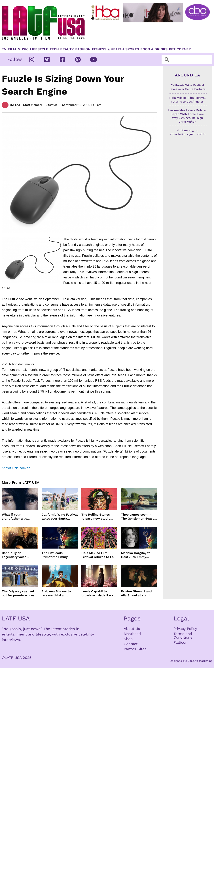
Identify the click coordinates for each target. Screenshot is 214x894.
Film (12, 49)
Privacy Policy (185, 628)
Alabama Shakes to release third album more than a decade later (57, 593)
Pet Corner (180, 49)
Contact (130, 644)
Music (23, 49)
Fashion (82, 49)
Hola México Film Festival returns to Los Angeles (98, 555)
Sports (132, 49)
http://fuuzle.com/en (16, 468)
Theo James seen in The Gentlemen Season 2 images (138, 516)
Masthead (132, 634)
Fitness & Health (108, 49)
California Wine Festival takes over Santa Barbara (60, 516)
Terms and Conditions (182, 635)
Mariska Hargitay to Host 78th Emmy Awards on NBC (135, 555)
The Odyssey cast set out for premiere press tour (19, 593)
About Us (132, 628)
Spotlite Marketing (200, 660)
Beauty (67, 49)
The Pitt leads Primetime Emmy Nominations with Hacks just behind (55, 555)
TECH (54, 49)
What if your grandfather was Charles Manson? (15, 516)
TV (4, 49)
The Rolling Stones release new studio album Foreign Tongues (98, 516)
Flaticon (180, 642)
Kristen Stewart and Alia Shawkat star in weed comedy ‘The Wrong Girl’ (136, 593)
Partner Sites (135, 649)
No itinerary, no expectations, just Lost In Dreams (187, 134)
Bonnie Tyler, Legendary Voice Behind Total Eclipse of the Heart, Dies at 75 (19, 555)
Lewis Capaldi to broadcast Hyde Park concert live (97, 593)
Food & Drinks (154, 49)
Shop (128, 639)
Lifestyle (39, 49)
